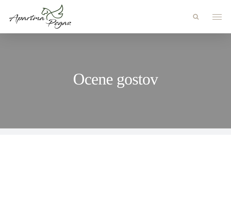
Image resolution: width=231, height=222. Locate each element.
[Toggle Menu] (217, 17)
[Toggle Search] (196, 17)
